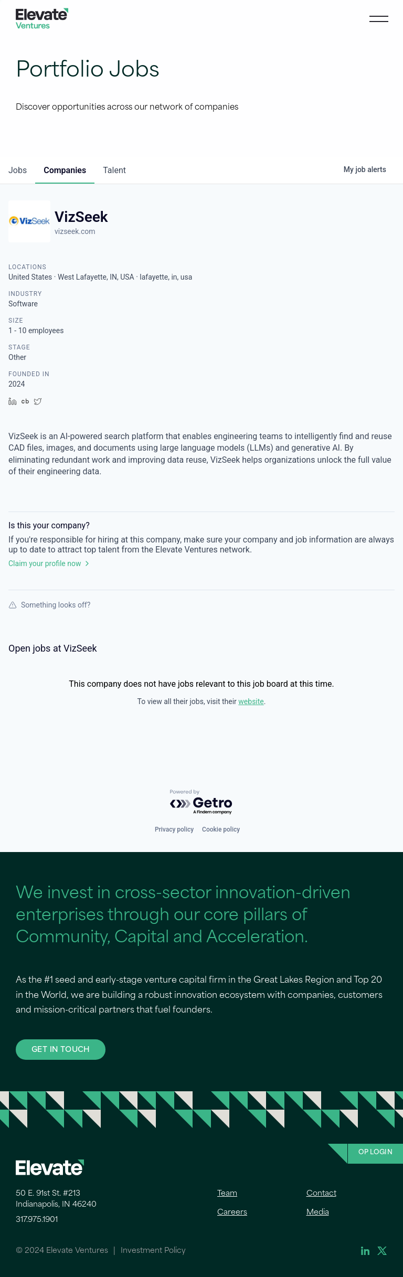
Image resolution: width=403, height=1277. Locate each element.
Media (317, 1213)
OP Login (375, 1153)
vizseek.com (75, 231)
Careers (232, 1213)
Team (227, 1194)
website (250, 701)
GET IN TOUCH (60, 1049)
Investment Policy (153, 1251)
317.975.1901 (37, 1220)
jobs (17, 170)
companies (65, 170)
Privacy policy (174, 829)
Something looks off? (49, 605)
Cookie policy (221, 829)
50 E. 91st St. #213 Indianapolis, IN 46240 (56, 1199)
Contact (321, 1194)
